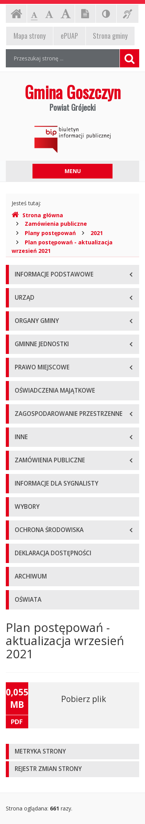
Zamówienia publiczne (56, 223)
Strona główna (37, 215)
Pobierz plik (83, 699)
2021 (96, 233)
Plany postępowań (50, 233)
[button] (72, 752)
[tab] (72, 752)
